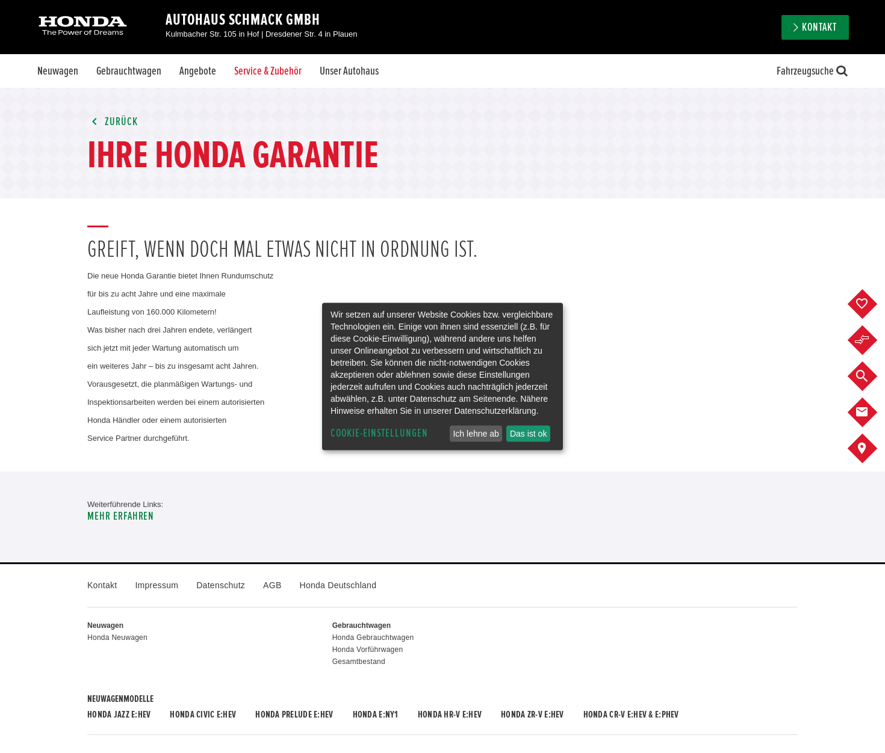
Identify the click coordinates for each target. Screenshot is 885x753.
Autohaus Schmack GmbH (243, 20)
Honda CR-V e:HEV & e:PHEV (631, 714)
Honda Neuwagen (117, 637)
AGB (272, 585)
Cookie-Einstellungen (379, 433)
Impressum (156, 585)
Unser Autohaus (349, 71)
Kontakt (819, 27)
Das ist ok (528, 433)
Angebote (197, 71)
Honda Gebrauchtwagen (373, 637)
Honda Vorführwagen (367, 649)
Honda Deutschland (338, 585)
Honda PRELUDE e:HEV (294, 714)
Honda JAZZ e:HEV (119, 714)
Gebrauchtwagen (128, 71)
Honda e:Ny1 (376, 714)
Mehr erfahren (120, 516)
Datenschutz (220, 585)
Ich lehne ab (475, 433)
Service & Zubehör (268, 71)
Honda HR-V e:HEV (450, 714)
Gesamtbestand (358, 661)
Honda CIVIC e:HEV (203, 714)
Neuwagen (57, 71)
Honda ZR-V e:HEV (532, 714)
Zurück (112, 122)
